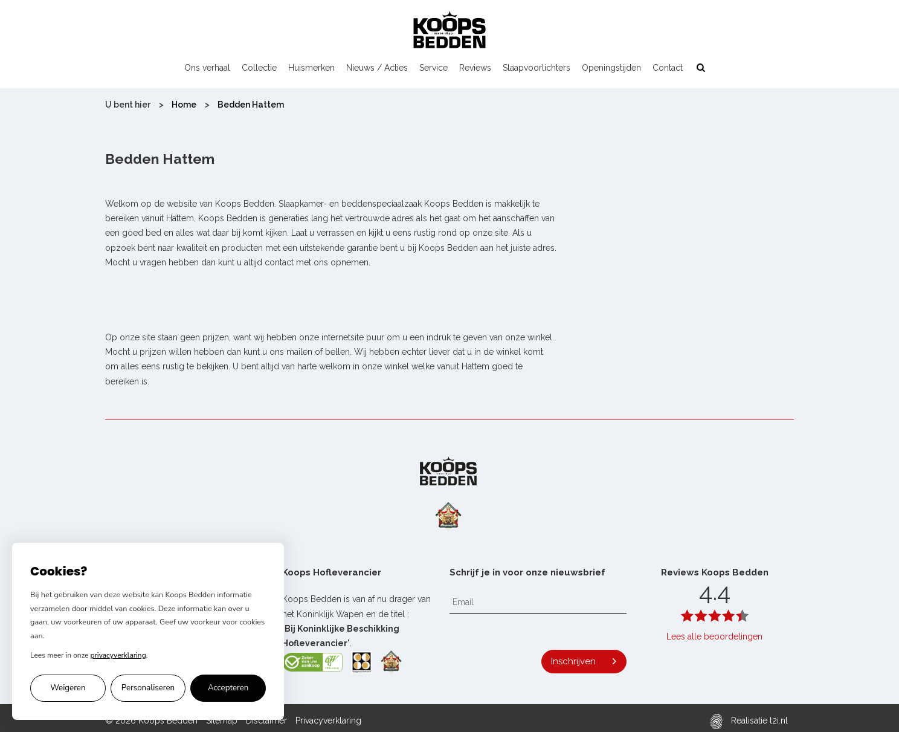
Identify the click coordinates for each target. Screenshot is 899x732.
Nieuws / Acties (377, 68)
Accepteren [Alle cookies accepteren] (228, 687)
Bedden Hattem (251, 104)
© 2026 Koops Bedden (151, 720)
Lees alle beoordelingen (714, 636)
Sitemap (221, 720)
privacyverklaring (118, 655)
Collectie (259, 68)
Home (184, 104)
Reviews (475, 68)
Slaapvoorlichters (536, 68)
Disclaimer (266, 720)
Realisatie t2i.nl (749, 721)
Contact (667, 68)
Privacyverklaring (328, 720)
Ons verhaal (207, 68)
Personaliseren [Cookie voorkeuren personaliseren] (148, 687)
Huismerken (311, 68)
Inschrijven (573, 661)
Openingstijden (611, 68)
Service (433, 68)
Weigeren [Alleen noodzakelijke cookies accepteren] (67, 687)
